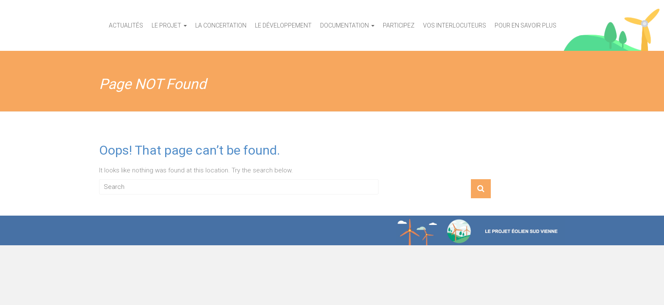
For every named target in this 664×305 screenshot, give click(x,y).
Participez (399, 25)
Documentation (344, 25)
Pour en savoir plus (525, 25)
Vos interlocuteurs (454, 25)
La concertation (220, 25)
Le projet (166, 25)
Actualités (126, 25)
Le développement (283, 25)
